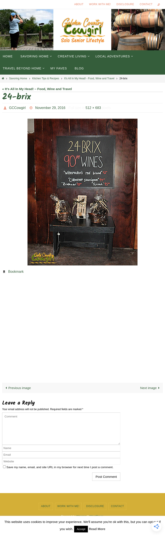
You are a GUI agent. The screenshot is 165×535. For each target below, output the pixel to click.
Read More (97, 529)
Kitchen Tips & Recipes (45, 78)
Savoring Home (18, 78)
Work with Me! (100, 4)
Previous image (17, 388)
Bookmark (16, 271)
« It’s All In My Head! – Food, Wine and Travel (37, 89)
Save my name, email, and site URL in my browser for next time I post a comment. (59, 467)
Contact (146, 4)
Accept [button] (81, 529)
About (79, 4)
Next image (150, 388)
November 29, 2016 (50, 108)
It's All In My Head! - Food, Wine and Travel (89, 78)
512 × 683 (93, 108)
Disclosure (125, 4)
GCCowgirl (17, 108)
